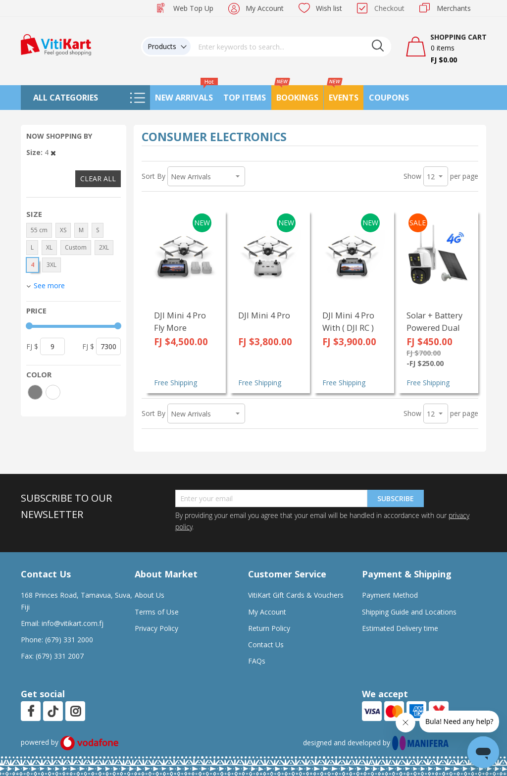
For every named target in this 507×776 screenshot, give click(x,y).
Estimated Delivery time (400, 628)
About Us (149, 595)
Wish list (329, 8)
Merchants (454, 8)
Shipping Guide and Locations (409, 612)
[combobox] (291, 46)
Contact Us (266, 644)
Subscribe (395, 498)
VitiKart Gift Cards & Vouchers (296, 595)
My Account (265, 8)
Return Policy (269, 628)
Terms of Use (157, 612)
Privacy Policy (156, 628)
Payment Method (390, 595)
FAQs (256, 661)
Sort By (153, 176)
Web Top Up (193, 8)
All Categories (65, 97)
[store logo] (56, 44)
